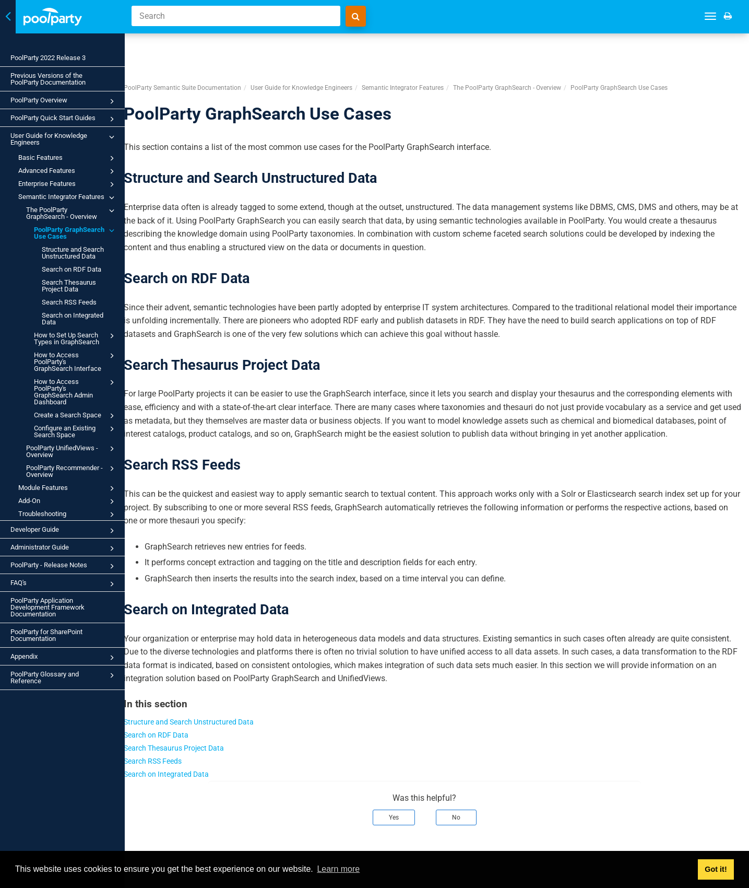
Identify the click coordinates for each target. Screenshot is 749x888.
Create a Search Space (75, 416)
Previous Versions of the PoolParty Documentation (48, 79)
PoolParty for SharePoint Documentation (46, 635)
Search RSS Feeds (69, 302)
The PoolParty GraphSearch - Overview (71, 212)
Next (729, 844)
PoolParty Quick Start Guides (63, 119)
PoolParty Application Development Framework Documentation (47, 607)
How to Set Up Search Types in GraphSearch (75, 338)
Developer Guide (63, 530)
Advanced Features (67, 171)
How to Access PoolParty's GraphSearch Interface (75, 361)
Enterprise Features (67, 184)
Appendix (63, 657)
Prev (160, 844)
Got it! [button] (716, 869)
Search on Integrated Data (72, 318)
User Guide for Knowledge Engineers (63, 138)
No (469, 793)
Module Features (67, 488)
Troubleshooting (67, 514)
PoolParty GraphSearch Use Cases (75, 232)
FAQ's (63, 584)
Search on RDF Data (71, 269)
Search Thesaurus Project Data (69, 285)
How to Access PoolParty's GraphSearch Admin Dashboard (75, 391)
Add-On (67, 501)
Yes (406, 793)
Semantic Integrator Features (67, 197)
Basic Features (67, 158)
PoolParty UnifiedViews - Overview (71, 451)
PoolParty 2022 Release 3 (48, 58)
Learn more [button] (338, 868)
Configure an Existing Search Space (75, 431)
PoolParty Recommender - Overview (71, 470)
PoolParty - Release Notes (63, 566)
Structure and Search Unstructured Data (73, 253)
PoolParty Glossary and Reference (63, 677)
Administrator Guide (63, 548)
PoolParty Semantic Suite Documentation (207, 50)
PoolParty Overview (63, 101)
